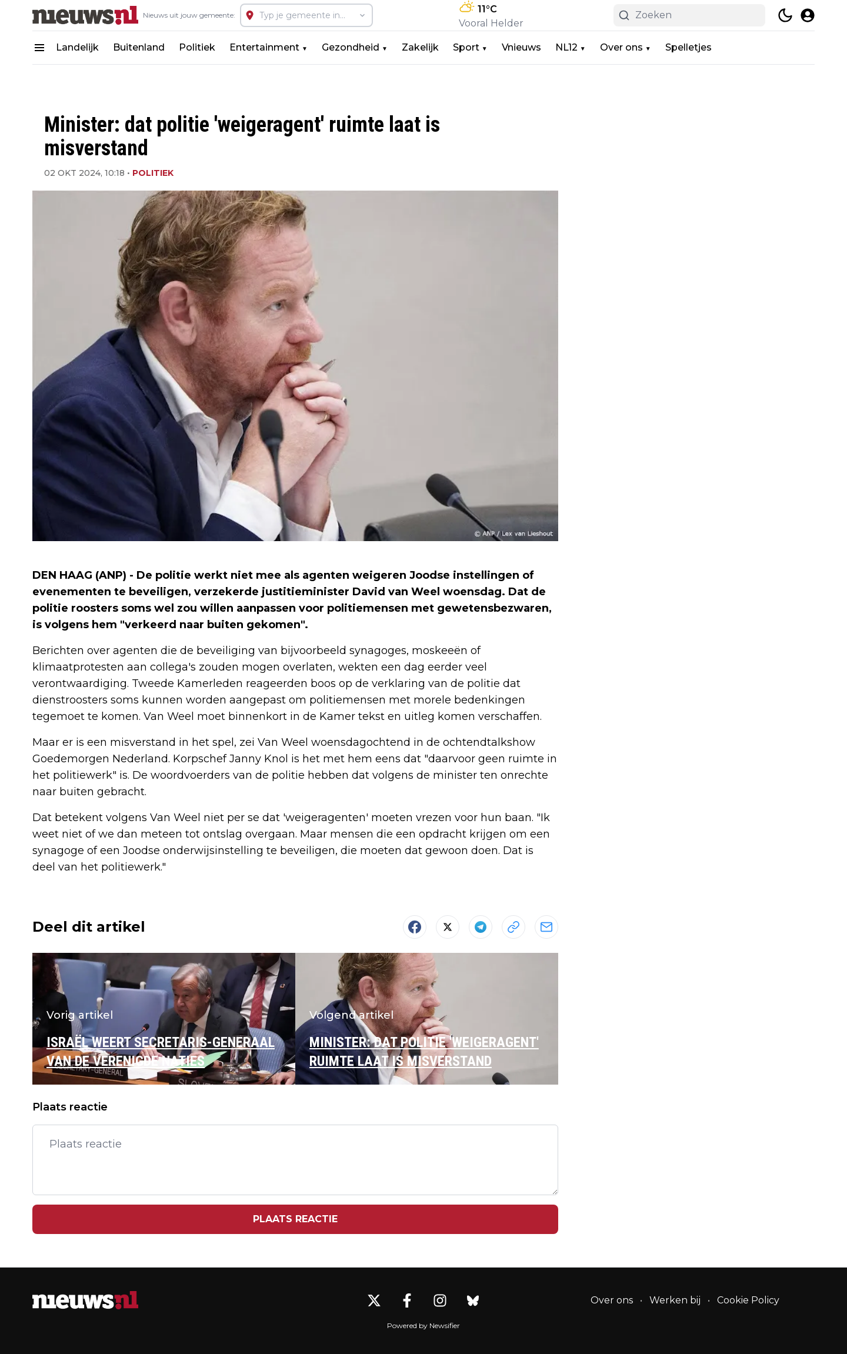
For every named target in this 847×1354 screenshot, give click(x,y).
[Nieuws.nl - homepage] (85, 15)
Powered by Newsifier (423, 1325)
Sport (466, 47)
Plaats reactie (295, 1219)
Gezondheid (350, 47)
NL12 (566, 47)
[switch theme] (785, 15)
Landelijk (77, 47)
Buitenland (139, 47)
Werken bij (675, 1300)
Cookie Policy (748, 1300)
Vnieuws (521, 47)
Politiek (197, 47)
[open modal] (808, 15)
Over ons (621, 47)
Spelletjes (688, 47)
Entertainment (264, 47)
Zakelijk (420, 47)
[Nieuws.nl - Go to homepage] (85, 1300)
